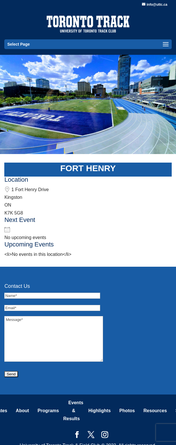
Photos (127, 410)
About (22, 410)
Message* (53, 339)
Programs (48, 410)
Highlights (99, 410)
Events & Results (73, 410)
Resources (155, 410)
